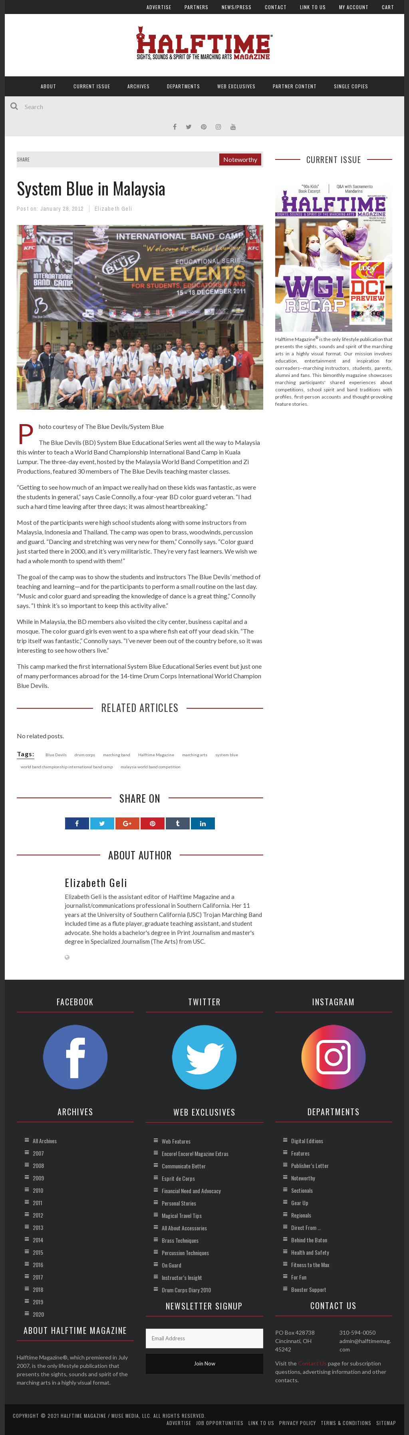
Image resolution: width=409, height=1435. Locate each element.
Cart (388, 7)
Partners (196, 7)
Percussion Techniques (185, 1252)
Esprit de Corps (178, 1178)
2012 (38, 1215)
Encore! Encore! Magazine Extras (195, 1153)
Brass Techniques (180, 1240)
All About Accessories (184, 1228)
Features (300, 1153)
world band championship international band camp (67, 766)
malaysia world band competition (151, 766)
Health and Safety (310, 1252)
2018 (38, 1289)
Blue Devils (56, 754)
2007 (38, 1153)
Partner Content (295, 86)
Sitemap (386, 1422)
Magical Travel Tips (182, 1215)
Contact (276, 7)
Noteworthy (240, 159)
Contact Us (312, 1363)
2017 (38, 1277)
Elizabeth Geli (113, 208)
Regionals (301, 1215)
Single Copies (351, 86)
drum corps (85, 754)
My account (354, 7)
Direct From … (306, 1227)
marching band (116, 754)
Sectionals (302, 1190)
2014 (38, 1240)
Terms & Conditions (346, 1422)
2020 (38, 1314)
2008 (38, 1165)
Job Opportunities (220, 1422)
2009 (38, 1178)
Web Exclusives (236, 86)
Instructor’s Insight (182, 1277)
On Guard (171, 1265)
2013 (38, 1227)
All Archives (45, 1140)
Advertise (159, 7)
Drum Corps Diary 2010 (186, 1290)
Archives (138, 86)
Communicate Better (184, 1166)
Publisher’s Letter (310, 1165)
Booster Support (308, 1289)
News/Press (237, 7)
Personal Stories (179, 1203)
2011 (37, 1202)
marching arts (194, 754)
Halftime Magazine (156, 754)
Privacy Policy (297, 1422)
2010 (38, 1190)
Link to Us (313, 7)
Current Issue (91, 86)
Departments (183, 86)
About (48, 86)
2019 (38, 1301)
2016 (38, 1264)
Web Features (176, 1141)
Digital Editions (307, 1140)
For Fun (298, 1277)
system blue (226, 754)
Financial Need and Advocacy (191, 1190)
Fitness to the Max (310, 1264)
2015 (38, 1252)
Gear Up (299, 1202)
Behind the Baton (309, 1240)
